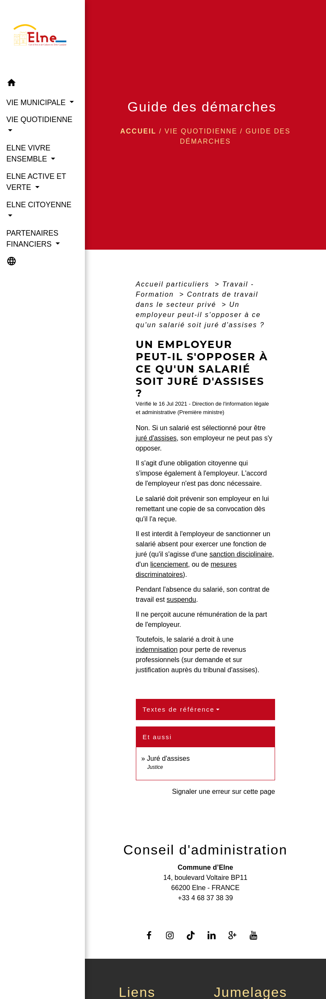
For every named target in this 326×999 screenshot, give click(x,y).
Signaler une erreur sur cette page (223, 791)
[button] (42, 84)
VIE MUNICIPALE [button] (36, 102)
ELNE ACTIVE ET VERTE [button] (36, 182)
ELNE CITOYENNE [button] (38, 204)
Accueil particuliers (174, 284)
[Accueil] (42, 37)
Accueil (138, 131)
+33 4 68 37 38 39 (205, 898)
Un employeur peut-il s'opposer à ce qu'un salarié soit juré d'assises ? (200, 314)
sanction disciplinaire (240, 554)
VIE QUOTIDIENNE (201, 131)
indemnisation (157, 649)
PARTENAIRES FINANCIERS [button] (32, 238)
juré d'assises (156, 438)
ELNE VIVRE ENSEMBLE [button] (28, 153)
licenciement (169, 564)
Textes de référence (179, 709)
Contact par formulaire (205, 911)
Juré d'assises (168, 758)
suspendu (181, 599)
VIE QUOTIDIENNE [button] (39, 119)
